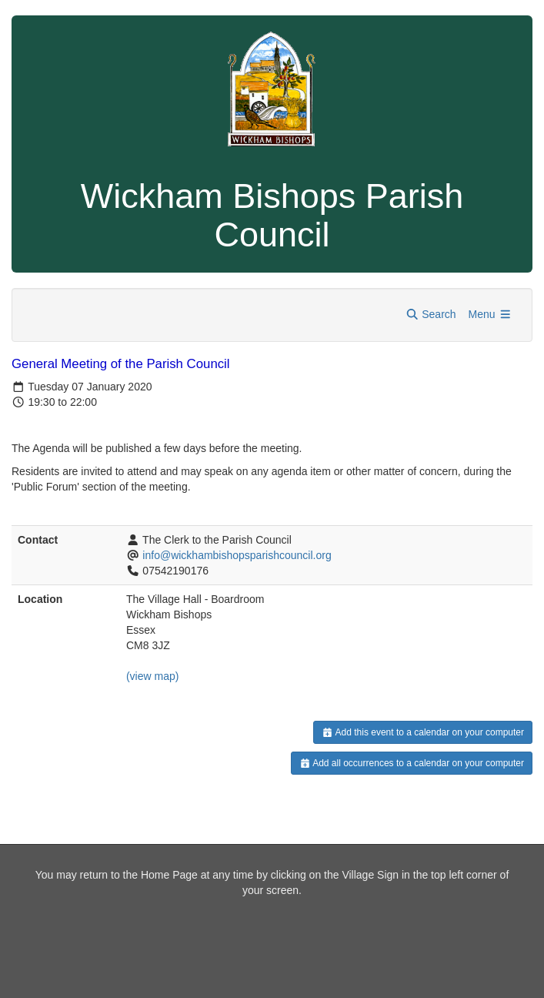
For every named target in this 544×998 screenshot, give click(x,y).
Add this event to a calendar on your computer (423, 732)
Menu (490, 314)
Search (430, 314)
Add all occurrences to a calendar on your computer (412, 763)
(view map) (152, 676)
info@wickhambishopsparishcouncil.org (236, 555)
